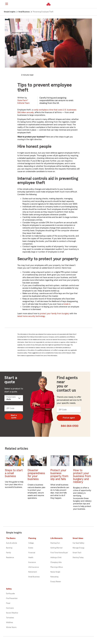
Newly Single (55, 572)
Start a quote (14, 416)
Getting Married (56, 548)
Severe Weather (12, 613)
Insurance (32, 562)
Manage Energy (78, 548)
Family (8, 553)
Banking (9, 548)
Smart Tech (77, 553)
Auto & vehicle (11, 543)
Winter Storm (11, 627)
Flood (8, 603)
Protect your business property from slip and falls (59, 474)
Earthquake (10, 594)
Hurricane (10, 608)
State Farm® (23, 101)
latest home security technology (31, 316)
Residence (10, 557)
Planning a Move (56, 567)
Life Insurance (33, 567)
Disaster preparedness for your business (36, 474)
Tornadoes (10, 618)
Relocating (54, 577)
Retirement (32, 572)
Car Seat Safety (78, 543)
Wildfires (9, 622)
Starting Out (55, 543)
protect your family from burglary (54, 314)
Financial (31, 553)
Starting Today (78, 557)
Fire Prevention (12, 598)
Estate (30, 548)
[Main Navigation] (6, 4)
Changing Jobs (56, 562)
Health (30, 557)
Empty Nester (55, 581)
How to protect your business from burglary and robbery (82, 476)
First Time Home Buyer (59, 553)
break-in (66, 304)
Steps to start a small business (14, 473)
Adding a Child (55, 557)
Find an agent (69, 418)
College (31, 543)
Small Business (34, 577)
